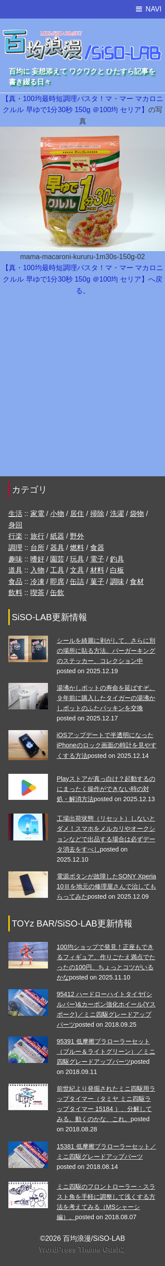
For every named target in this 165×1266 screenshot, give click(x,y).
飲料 (15, 592)
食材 (137, 581)
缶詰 (77, 581)
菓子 (97, 581)
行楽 (15, 536)
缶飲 (57, 592)
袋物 (137, 513)
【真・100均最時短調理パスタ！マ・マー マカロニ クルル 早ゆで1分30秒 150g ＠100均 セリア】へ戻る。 (82, 279)
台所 (37, 547)
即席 (57, 581)
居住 (77, 513)
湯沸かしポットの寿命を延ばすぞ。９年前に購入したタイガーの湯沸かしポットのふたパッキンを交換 (106, 698)
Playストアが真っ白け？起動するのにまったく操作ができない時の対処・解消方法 (106, 789)
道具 (15, 570)
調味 (117, 581)
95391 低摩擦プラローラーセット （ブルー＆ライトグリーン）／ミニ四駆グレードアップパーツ (106, 1051)
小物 (57, 513)
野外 (77, 536)
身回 (15, 525)
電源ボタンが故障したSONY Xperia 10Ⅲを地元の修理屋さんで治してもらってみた (106, 886)
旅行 (37, 536)
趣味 (15, 559)
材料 (97, 570)
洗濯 (117, 513)
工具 (57, 570)
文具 (77, 570)
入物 (37, 570)
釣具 (117, 559)
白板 (117, 570)
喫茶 (37, 592)
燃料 (77, 547)
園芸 (57, 559)
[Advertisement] (82, 390)
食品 (15, 581)
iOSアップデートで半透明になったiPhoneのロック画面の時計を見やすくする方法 (107, 745)
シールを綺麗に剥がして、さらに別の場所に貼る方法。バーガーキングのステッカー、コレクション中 (106, 650)
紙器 (57, 536)
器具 (57, 547)
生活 (15, 513)
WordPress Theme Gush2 (82, 1249)
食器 (97, 547)
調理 (15, 547)
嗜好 (37, 559)
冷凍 (37, 581)
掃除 (97, 513)
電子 (97, 559)
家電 (37, 513)
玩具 (77, 559)
